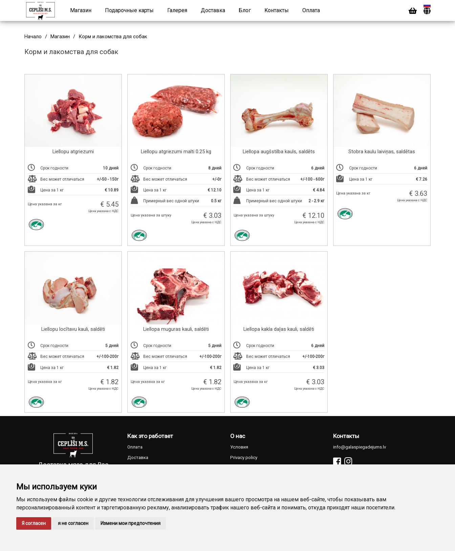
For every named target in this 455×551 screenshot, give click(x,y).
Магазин (80, 10)
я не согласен (73, 523)
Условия (239, 447)
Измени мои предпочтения (130, 523)
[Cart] (413, 11)
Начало (33, 37)
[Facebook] (337, 461)
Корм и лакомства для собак (113, 37)
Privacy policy (243, 457)
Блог (245, 10)
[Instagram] (348, 461)
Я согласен (34, 523)
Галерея (177, 10)
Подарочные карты (129, 10)
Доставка (213, 10)
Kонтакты (276, 10)
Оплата (311, 10)
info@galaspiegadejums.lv (359, 447)
